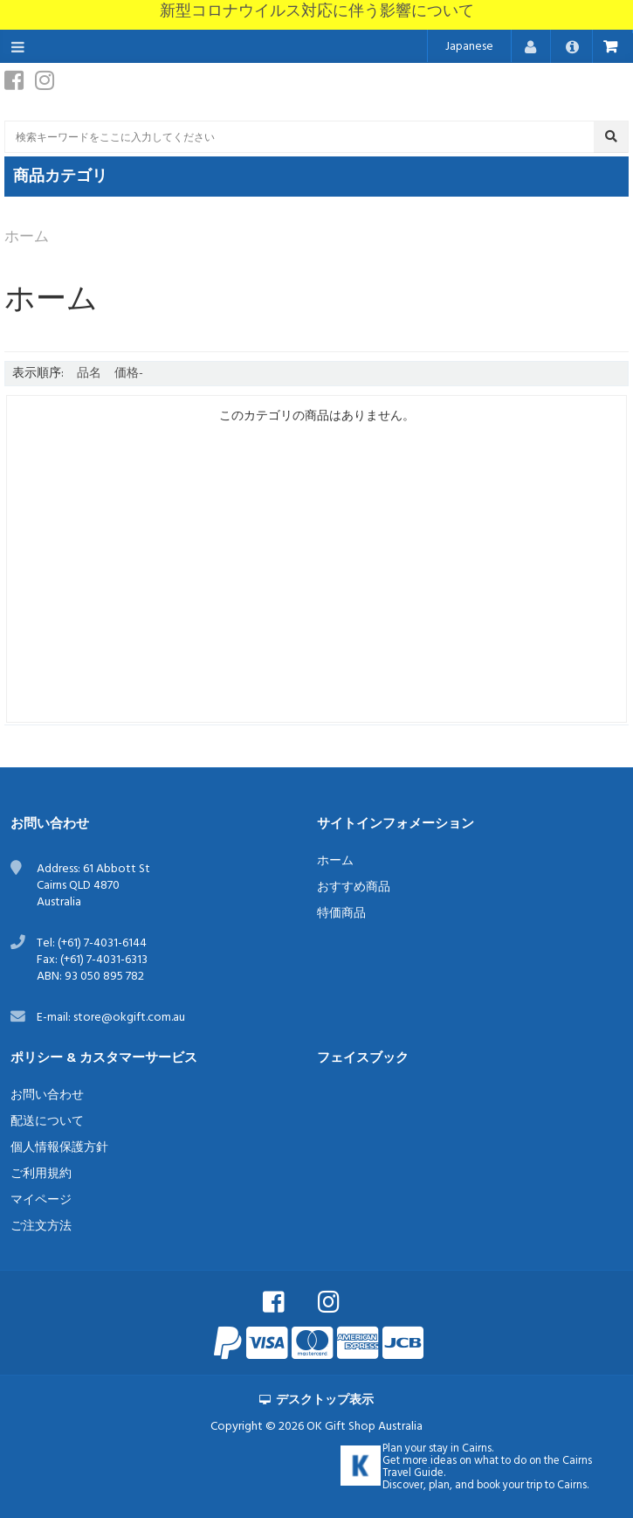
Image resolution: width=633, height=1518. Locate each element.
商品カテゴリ (60, 177)
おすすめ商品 (353, 887)
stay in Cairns (460, 1449)
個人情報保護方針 (59, 1148)
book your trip (509, 1485)
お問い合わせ (47, 1095)
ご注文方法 (41, 1226)
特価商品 (341, 914)
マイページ (41, 1200)
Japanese (469, 47)
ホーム (335, 861)
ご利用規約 (41, 1174)
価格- (128, 374)
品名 (89, 374)
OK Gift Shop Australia (364, 1427)
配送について (47, 1122)
